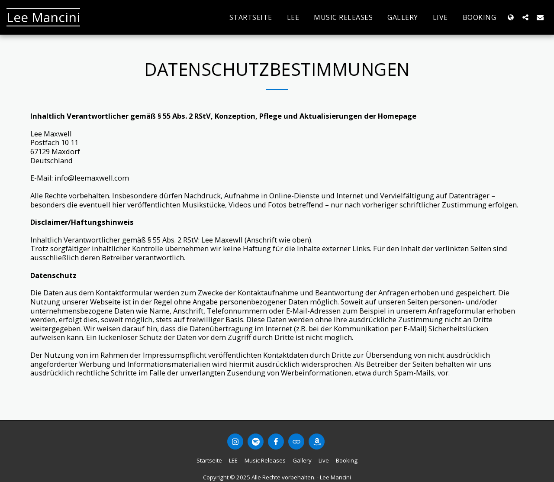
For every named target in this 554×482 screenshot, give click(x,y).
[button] (525, 17)
